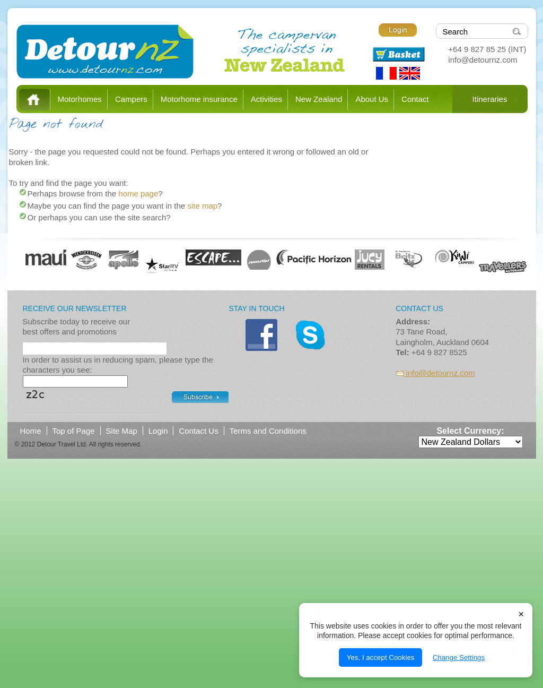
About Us (371, 99)
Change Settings (459, 657)
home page (138, 193)
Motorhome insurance (199, 99)
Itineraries (489, 99)
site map (202, 205)
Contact (415, 99)
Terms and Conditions (268, 430)
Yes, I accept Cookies (381, 657)
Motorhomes (80, 99)
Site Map (121, 430)
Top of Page (73, 430)
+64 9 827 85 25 (477, 49)
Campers (131, 99)
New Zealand (318, 99)
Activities (266, 99)
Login (158, 430)
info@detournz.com (482, 59)
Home (34, 99)
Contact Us (198, 430)
